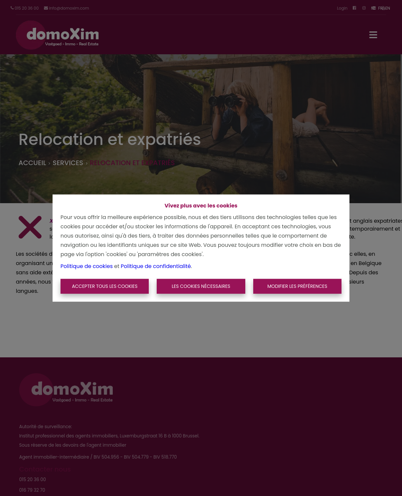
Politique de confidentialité (156, 266)
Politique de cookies (86, 266)
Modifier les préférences (297, 286)
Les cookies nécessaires (201, 286)
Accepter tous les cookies (105, 286)
